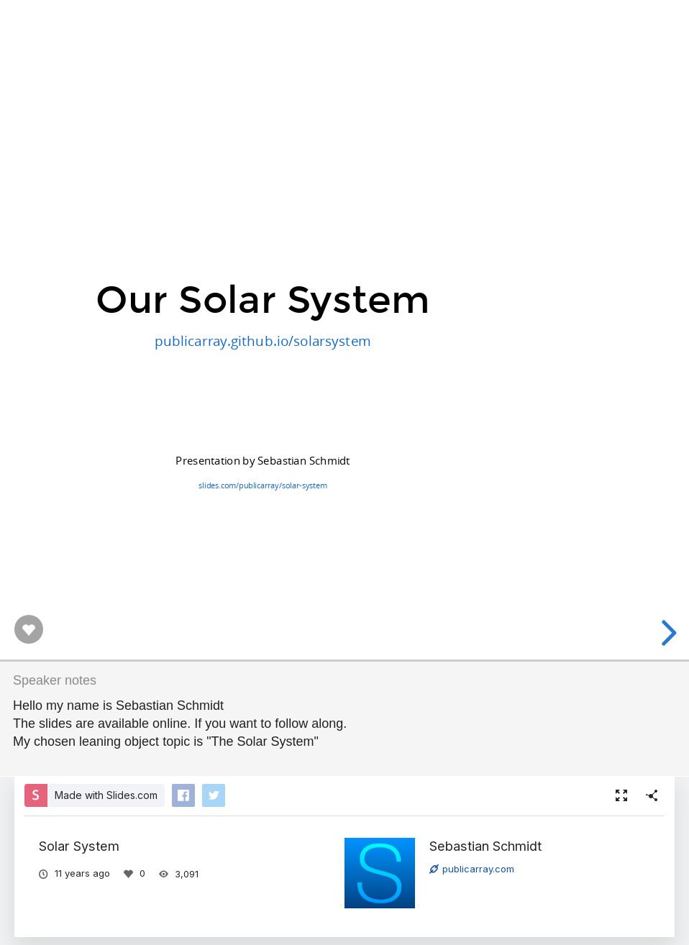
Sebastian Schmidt (485, 846)
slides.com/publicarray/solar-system (263, 485)
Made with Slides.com (106, 795)
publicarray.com (471, 869)
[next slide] (667, 633)
